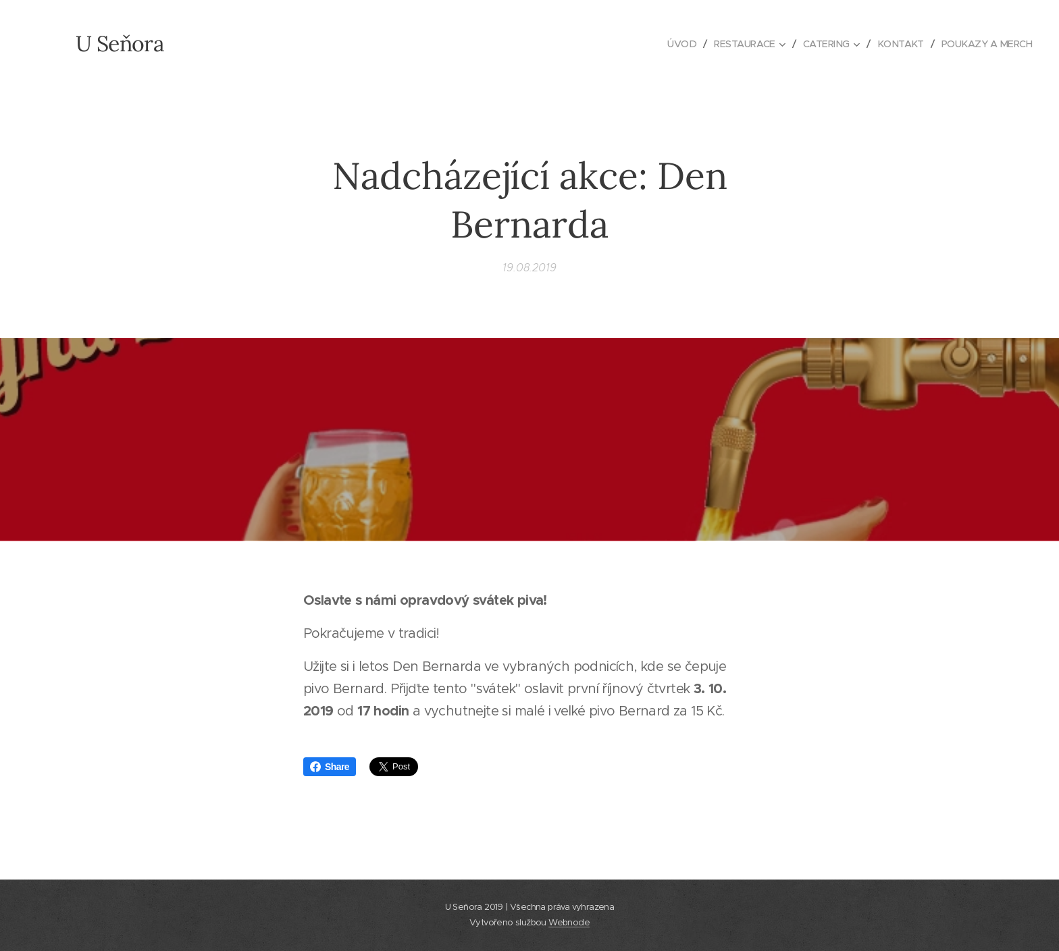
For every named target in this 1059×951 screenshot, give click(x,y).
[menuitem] (670, 44)
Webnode (569, 922)
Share (329, 766)
